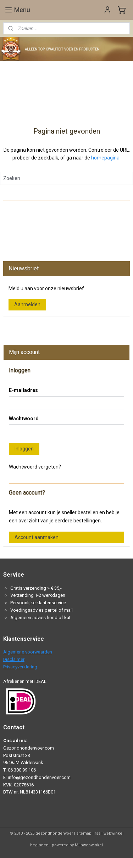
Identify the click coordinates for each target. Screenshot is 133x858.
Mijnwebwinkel (89, 845)
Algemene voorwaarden (27, 652)
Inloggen (24, 449)
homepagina (105, 158)
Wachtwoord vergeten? (35, 467)
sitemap (84, 833)
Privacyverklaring (20, 666)
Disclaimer (13, 659)
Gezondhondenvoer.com (33, 326)
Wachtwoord (24, 418)
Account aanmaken (37, 537)
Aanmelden (27, 304)
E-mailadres (23, 390)
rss (97, 833)
